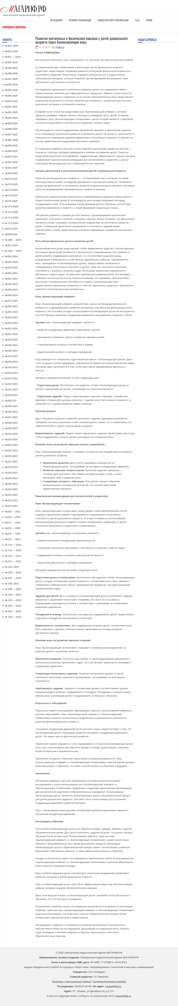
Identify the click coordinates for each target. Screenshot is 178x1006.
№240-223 (10, 400)
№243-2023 (11, 378)
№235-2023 (11, 428)
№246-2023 (11, 361)
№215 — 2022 (13, 539)
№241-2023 (11, 389)
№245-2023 (11, 367)
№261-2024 (11, 278)
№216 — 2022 (13, 533)
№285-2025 (11, 145)
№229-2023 (11, 467)
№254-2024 (11, 317)
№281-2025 (11, 167)
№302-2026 (11, 51)
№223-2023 (11, 494)
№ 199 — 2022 (13, 616)
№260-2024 (11, 284)
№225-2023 (11, 483)
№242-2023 (11, 384)
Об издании (56, 20)
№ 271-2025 (11, 217)
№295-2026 (11, 90)
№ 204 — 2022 (13, 594)
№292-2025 (11, 106)
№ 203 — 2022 (13, 600)
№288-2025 (11, 129)
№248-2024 (11, 350)
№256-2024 (11, 306)
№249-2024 (11, 345)
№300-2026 (11, 62)
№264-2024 (11, 262)
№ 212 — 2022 (13, 555)
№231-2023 (11, 450)
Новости (60, 47)
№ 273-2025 (11, 212)
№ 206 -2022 (12, 583)
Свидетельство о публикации (113, 20)
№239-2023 (11, 406)
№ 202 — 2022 (13, 605)
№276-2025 (11, 195)
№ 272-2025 (11, 223)
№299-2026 (11, 68)
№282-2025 (11, 162)
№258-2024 (11, 295)
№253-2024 (11, 323)
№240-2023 (11, 395)
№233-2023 (11, 439)
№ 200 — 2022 (13, 611)
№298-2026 (11, 73)
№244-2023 (11, 372)
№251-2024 (11, 334)
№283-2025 (11, 156)
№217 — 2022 (13, 522)
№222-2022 (11, 500)
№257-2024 (11, 300)
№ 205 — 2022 (13, 589)
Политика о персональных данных (71, 981)
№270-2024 (11, 228)
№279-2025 (11, 178)
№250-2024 (11, 339)
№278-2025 (11, 184)
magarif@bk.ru (113, 986)
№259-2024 (11, 289)
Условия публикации (80, 20)
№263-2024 (11, 267)
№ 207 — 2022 (13, 578)
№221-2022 (11, 506)
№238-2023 (11, 411)
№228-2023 (11, 472)
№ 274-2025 (11, 206)
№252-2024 (11, 328)
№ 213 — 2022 (13, 550)
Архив (149, 20)
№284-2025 (11, 151)
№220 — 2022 (13, 511)
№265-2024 (11, 256)
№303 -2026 (11, 45)
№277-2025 (11, 190)
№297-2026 (11, 79)
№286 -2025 (11, 140)
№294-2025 (11, 95)
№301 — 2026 (13, 56)
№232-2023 (11, 445)
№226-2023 (11, 478)
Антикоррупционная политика (109, 981)
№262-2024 (11, 273)
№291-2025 (11, 112)
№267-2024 (11, 245)
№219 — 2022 (13, 517)
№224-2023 (11, 489)
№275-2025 (11, 201)
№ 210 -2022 (12, 567)
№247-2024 (11, 356)
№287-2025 (11, 134)
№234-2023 (11, 433)
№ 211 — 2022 (13, 561)
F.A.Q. (137, 20)
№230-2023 (11, 456)
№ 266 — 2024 (13, 251)
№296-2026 (11, 84)
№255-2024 (11, 312)
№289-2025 (11, 123)
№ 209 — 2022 (13, 572)
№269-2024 (11, 234)
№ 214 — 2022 (13, 544)
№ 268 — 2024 (13, 239)
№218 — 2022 (13, 528)
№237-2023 (11, 417)
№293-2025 (11, 101)
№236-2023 (11, 422)
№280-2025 (11, 173)
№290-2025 (11, 117)
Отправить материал (14, 27)
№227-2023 (11, 461)
